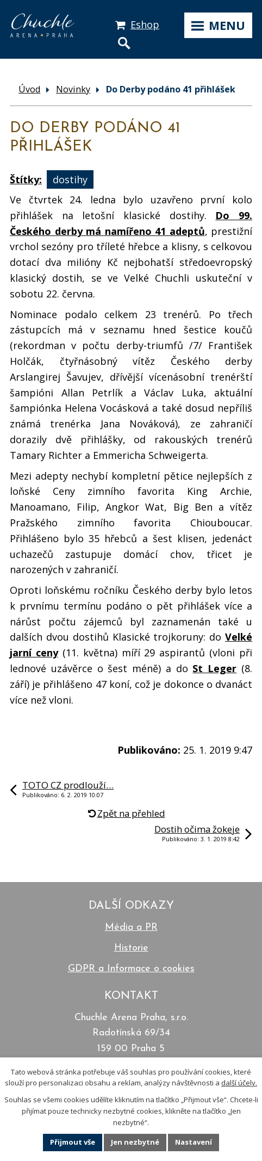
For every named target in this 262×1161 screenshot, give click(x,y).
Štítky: (26, 179)
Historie (131, 948)
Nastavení (193, 1142)
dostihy (70, 179)
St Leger (214, 668)
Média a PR (131, 927)
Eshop (144, 24)
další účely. (239, 1083)
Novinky (73, 89)
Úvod (29, 89)
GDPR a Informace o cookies (131, 969)
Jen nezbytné (135, 1142)
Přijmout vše (72, 1142)
